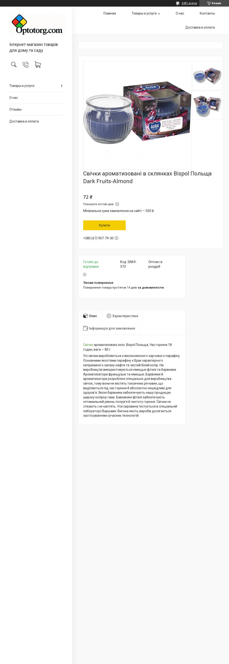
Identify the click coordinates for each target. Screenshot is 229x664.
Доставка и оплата (24, 121)
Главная (110, 13)
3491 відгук (189, 3)
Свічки (88, 345)
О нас (13, 98)
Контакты (207, 13)
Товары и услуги (21, 86)
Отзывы (15, 109)
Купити (104, 225)
